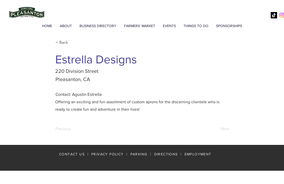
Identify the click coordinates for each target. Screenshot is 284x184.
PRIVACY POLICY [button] (107, 154)
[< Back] (72, 42)
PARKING (138, 154)
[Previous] (72, 129)
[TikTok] (274, 15)
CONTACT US (72, 154)
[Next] (216, 129)
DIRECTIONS (166, 154)
